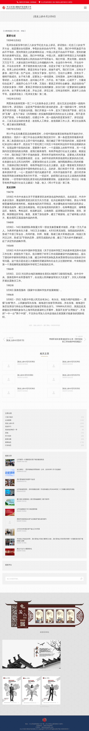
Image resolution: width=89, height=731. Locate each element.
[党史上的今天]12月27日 (71, 375)
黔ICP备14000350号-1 (62, 729)
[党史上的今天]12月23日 (71, 388)
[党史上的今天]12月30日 (26, 362)
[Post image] (8, 366)
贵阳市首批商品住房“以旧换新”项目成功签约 (31, 519)
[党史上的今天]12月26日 (26, 388)
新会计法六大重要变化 (24, 549)
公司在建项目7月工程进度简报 (27, 509)
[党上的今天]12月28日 (25, 375)
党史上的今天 (37, 325)
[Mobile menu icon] (85, 7)
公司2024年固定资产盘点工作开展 (28, 529)
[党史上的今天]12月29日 (71, 362)
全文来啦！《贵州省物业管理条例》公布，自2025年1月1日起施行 (39, 469)
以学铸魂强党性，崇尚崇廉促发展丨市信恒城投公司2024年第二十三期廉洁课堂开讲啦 (45, 489)
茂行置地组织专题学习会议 (26, 479)
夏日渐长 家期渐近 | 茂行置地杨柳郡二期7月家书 (33, 499)
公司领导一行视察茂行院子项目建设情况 (30, 459)
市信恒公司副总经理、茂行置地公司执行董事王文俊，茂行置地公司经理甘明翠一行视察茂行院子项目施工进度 (50, 540)
